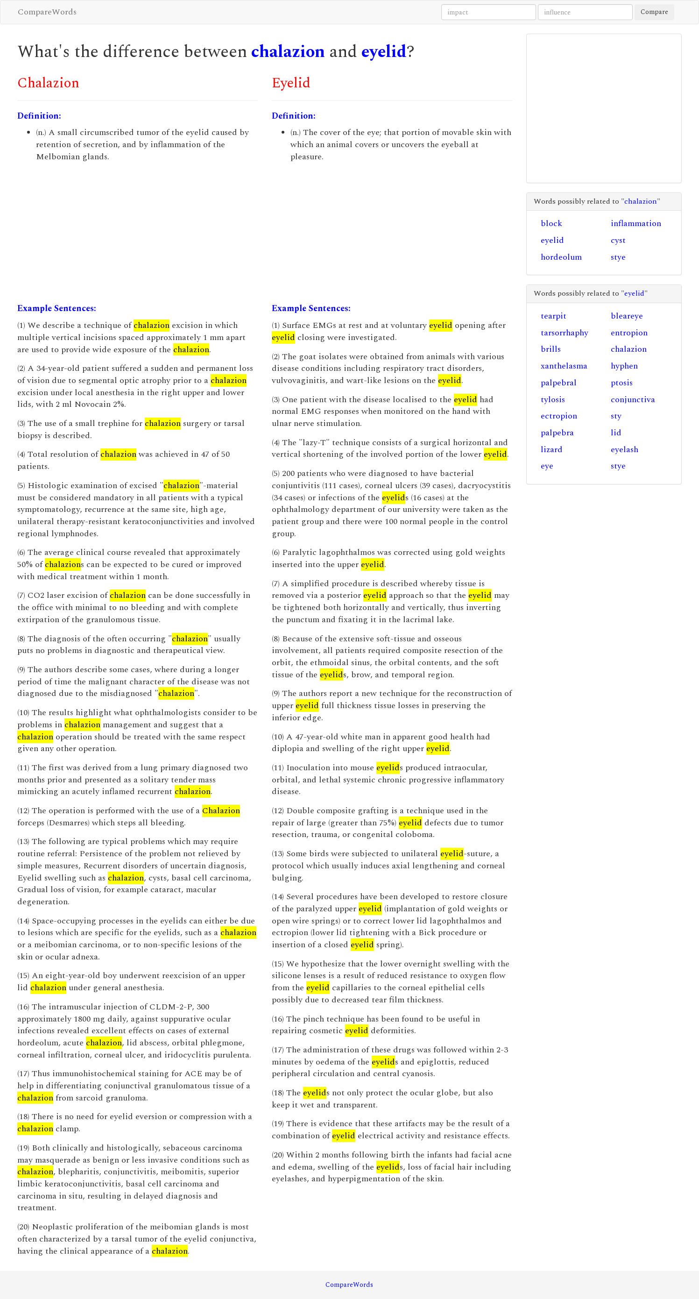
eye (547, 466)
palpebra (557, 432)
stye (618, 257)
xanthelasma (564, 366)
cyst (618, 240)
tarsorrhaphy (564, 333)
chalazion (288, 52)
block (551, 223)
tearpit (553, 316)
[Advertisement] (137, 232)
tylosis (553, 399)
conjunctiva (633, 399)
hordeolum (561, 257)
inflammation (636, 223)
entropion (629, 333)
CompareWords (47, 12)
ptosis (622, 382)
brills (551, 349)
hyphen (624, 366)
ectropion (559, 416)
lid (616, 432)
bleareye (627, 316)
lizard (552, 449)
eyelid (384, 52)
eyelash (624, 449)
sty (616, 416)
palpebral (559, 382)
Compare (654, 12)
